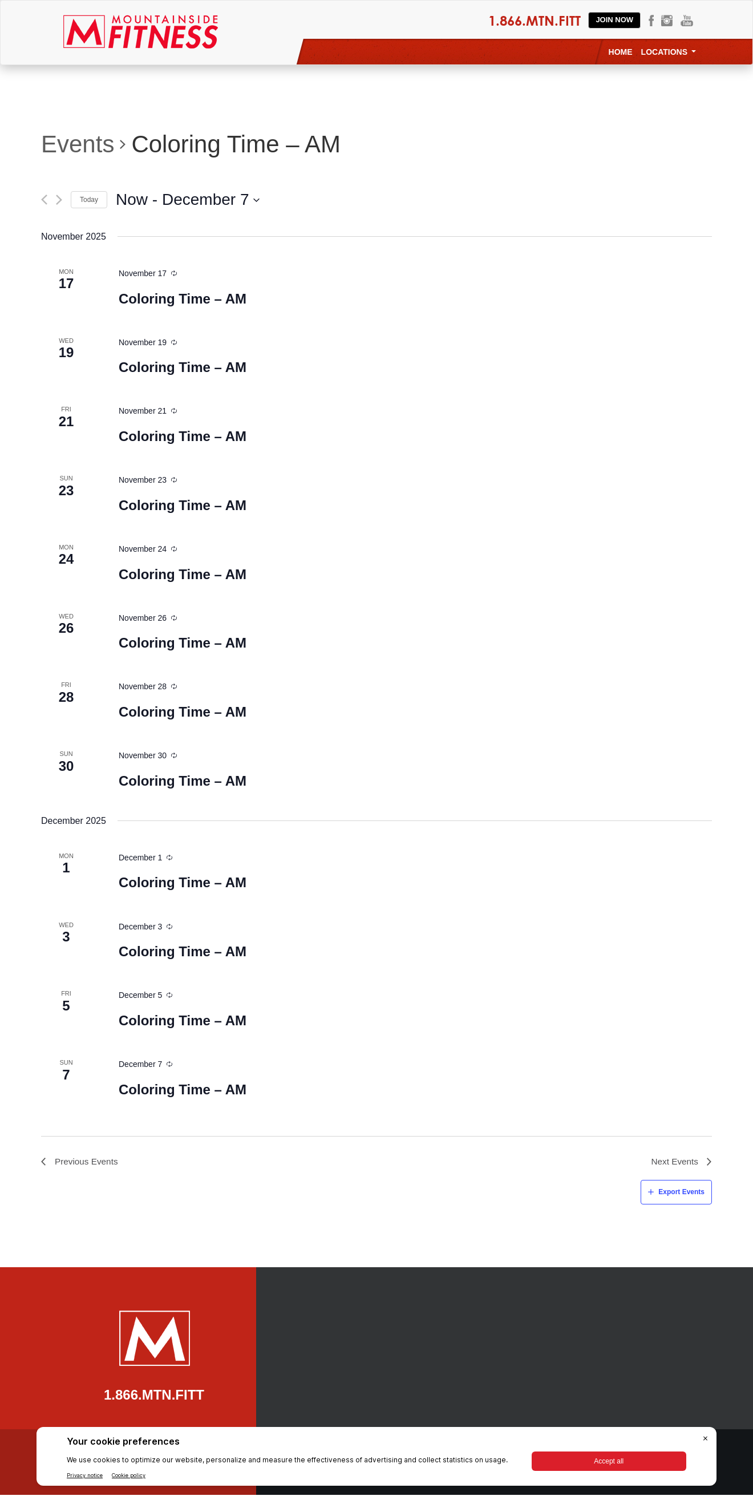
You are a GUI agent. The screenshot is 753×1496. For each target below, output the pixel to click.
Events (77, 144)
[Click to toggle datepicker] (188, 199)
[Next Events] (59, 200)
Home (621, 51)
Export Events (681, 1193)
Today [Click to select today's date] (89, 200)
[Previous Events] (44, 200)
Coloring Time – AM (182, 298)
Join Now (614, 19)
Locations (668, 51)
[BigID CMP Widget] (376, 1459)
